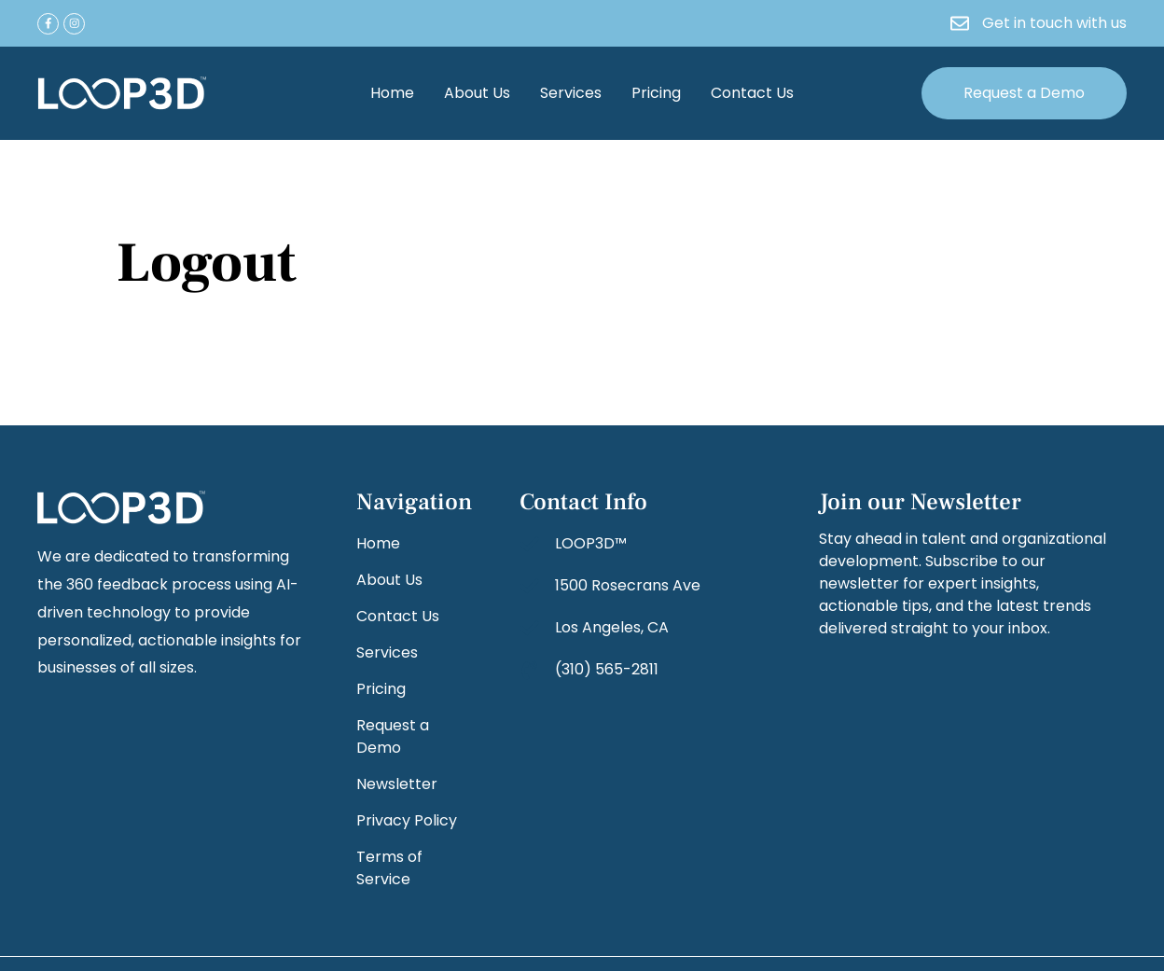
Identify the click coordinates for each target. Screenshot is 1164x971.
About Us (477, 93)
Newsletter (396, 784)
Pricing (656, 93)
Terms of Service (389, 868)
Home (392, 93)
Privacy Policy (406, 820)
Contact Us (752, 93)
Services (571, 93)
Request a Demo (392, 736)
